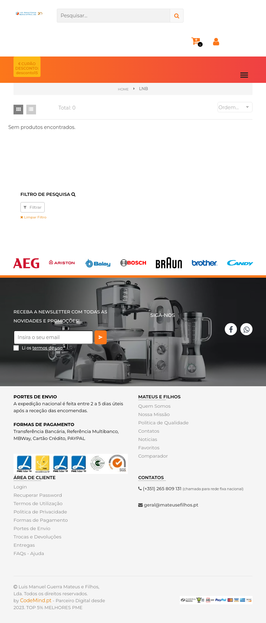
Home (123, 89)
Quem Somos (153, 405)
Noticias (147, 439)
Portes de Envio (31, 528)
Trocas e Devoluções (36, 536)
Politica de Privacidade (39, 511)
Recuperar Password (37, 494)
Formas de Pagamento (39, 519)
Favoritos (148, 447)
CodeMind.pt (36, 600)
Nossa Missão (153, 414)
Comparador (152, 455)
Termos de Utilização (37, 503)
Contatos (148, 430)
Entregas (24, 544)
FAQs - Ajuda (28, 553)
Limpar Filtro (33, 217)
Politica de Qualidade (162, 422)
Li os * (43, 347)
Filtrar (33, 206)
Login (20, 486)
